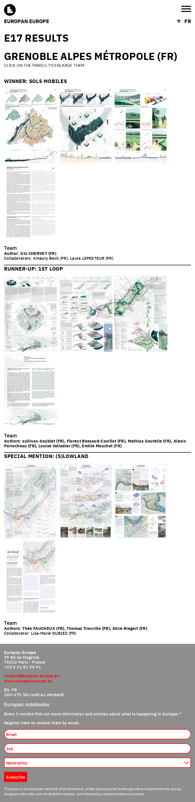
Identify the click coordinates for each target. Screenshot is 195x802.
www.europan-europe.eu (28, 680)
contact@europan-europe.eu (31, 675)
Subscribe (15, 777)
